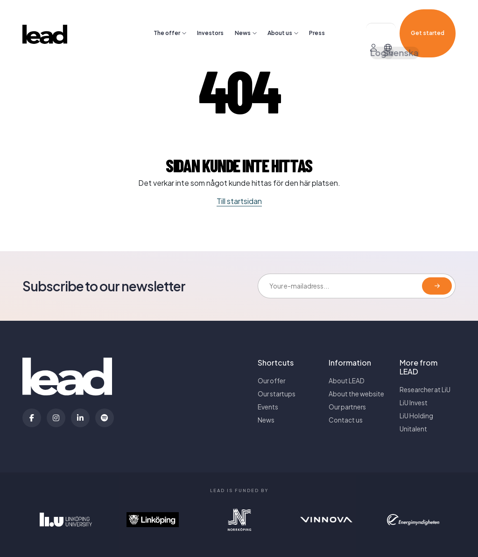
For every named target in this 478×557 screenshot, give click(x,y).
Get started (427, 19)
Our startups (276, 394)
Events (268, 407)
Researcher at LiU (425, 390)
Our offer (271, 381)
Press (317, 19)
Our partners (347, 407)
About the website (356, 394)
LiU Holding (416, 416)
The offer (167, 19)
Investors (210, 19)
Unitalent (413, 429)
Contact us (346, 420)
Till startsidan (239, 201)
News (243, 19)
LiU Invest (414, 403)
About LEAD (347, 381)
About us (279, 19)
